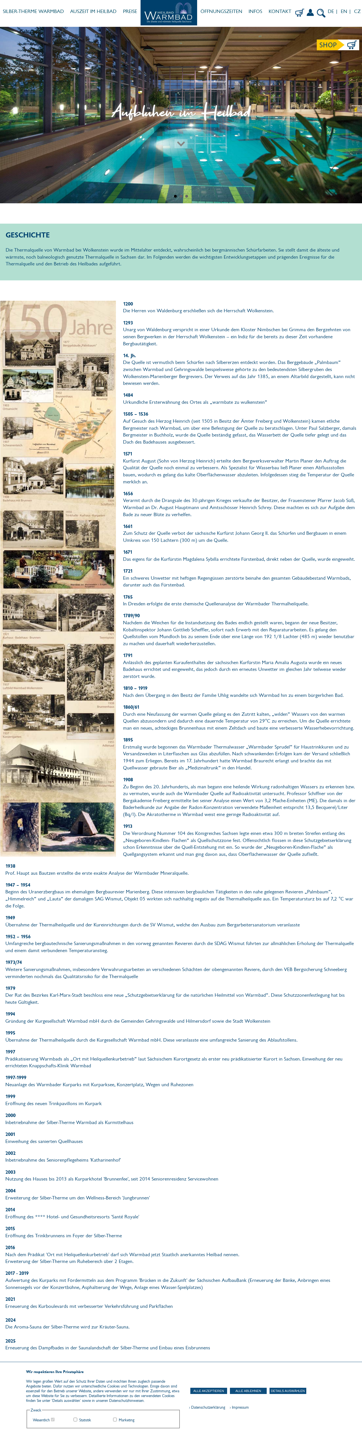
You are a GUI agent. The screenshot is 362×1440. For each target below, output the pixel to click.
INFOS (255, 11)
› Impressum (237, 1407)
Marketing (126, 1420)
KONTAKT (280, 11)
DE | (332, 11)
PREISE (130, 11)
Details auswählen (288, 1391)
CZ (358, 11)
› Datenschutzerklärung (207, 1407)
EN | (346, 11)
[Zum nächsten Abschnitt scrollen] (181, 125)
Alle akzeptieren (208, 1391)
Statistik (85, 1420)
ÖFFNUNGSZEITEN (221, 11)
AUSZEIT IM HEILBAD (93, 11)
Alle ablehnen (248, 1391)
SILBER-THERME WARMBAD (33, 11)
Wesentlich (41, 1420)
